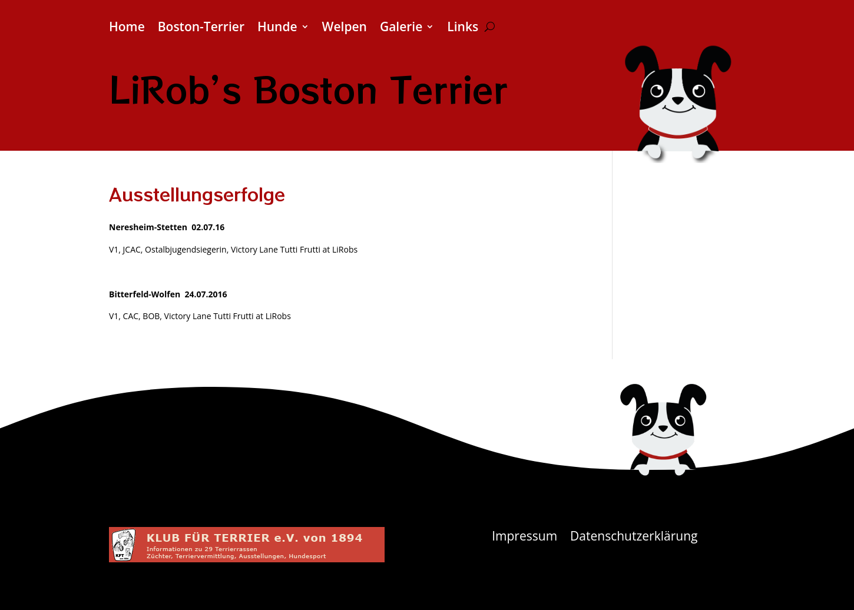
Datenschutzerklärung (633, 538)
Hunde (277, 28)
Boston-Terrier (201, 28)
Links (462, 28)
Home (127, 28)
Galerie (401, 28)
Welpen (344, 28)
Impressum (524, 538)
